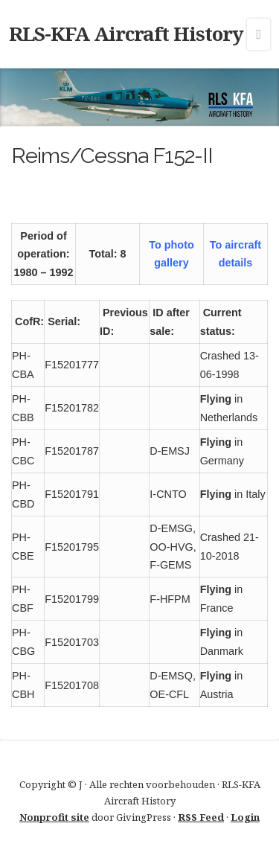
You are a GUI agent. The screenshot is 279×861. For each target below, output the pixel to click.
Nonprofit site (54, 817)
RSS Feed (201, 817)
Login (245, 817)
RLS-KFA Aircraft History (126, 33)
